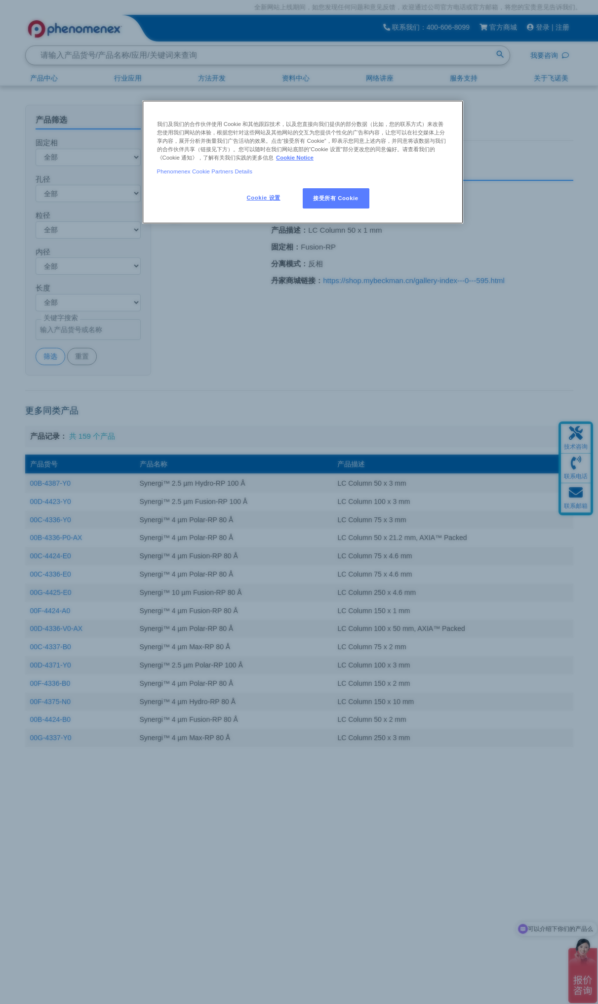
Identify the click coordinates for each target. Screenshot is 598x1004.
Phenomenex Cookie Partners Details (205, 171)
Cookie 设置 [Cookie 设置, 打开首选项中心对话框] (263, 198)
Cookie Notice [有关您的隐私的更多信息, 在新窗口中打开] (295, 158)
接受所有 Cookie (335, 198)
